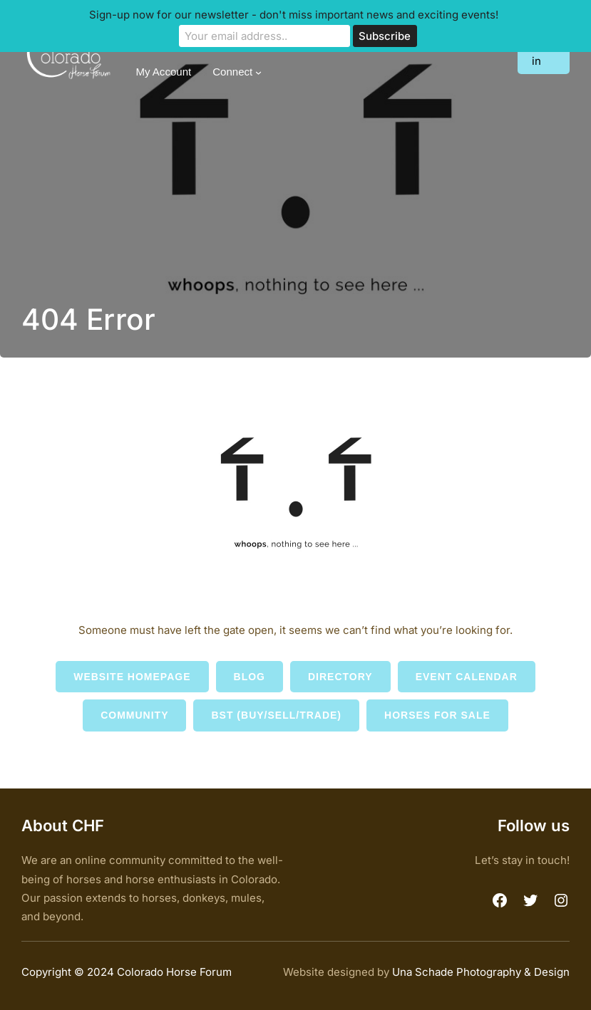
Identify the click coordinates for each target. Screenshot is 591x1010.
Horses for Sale (437, 715)
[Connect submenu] (258, 72)
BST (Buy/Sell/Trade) (276, 715)
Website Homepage (131, 676)
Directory (340, 676)
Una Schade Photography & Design (481, 972)
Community (134, 715)
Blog (249, 676)
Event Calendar (467, 676)
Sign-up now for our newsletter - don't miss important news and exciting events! (293, 14)
